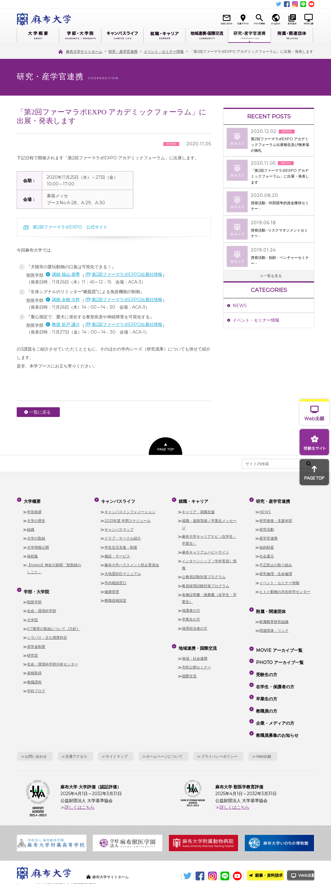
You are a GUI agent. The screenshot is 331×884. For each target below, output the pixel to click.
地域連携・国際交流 (207, 36)
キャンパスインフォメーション (129, 508)
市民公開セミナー (196, 660)
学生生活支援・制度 (120, 543)
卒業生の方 (191, 616)
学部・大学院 (80, 36)
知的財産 (266, 543)
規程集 (32, 552)
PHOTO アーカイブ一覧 (279, 650)
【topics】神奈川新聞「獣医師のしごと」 (54, 565)
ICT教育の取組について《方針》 (53, 622)
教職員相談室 (115, 597)
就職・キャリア (164, 36)
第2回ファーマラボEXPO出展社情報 (127, 274)
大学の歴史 (36, 517)
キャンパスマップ (119, 526)
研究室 (32, 648)
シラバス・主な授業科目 (47, 630)
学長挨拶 (34, 508)
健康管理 (111, 588)
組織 (30, 526)
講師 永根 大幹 (66, 299)
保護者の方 (191, 607)
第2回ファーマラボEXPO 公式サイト (70, 227)
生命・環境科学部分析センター (52, 657)
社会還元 (266, 552)
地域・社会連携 (194, 651)
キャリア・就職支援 (198, 508)
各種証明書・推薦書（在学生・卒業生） (209, 595)
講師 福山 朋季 (66, 274)
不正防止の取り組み (275, 561)
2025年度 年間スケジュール (127, 517)
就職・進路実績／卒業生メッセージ (209, 521)
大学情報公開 (38, 543)
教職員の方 (265, 685)
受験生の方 (265, 659)
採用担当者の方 (194, 625)
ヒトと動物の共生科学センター (284, 588)
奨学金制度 (36, 639)
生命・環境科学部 (41, 604)
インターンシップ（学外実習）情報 (209, 561)
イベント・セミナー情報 (256, 320)
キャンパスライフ (122, 36)
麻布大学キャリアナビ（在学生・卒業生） (209, 536)
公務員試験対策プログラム (204, 573)
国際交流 (189, 669)
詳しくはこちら (79, 773)
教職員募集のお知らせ (276, 703)
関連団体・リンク (273, 624)
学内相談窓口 (115, 579)
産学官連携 (268, 535)
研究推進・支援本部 (275, 517)
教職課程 (34, 675)
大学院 (32, 613)
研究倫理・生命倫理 (275, 570)
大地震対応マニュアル (122, 570)
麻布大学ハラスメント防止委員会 (131, 561)
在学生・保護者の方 (274, 668)
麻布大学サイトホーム (113, 842)
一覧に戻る (40, 412)
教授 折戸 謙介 (66, 324)
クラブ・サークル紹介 (122, 535)
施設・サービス (117, 552)
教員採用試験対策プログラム (205, 582)
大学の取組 (36, 535)
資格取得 (34, 666)
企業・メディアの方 (274, 694)
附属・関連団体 (292, 36)
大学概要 (38, 36)
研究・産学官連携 (249, 36)
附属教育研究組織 (273, 615)
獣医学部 (34, 595)
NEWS (240, 305)
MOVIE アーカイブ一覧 (278, 642)
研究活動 (266, 526)
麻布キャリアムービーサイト (205, 549)
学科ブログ (36, 684)
